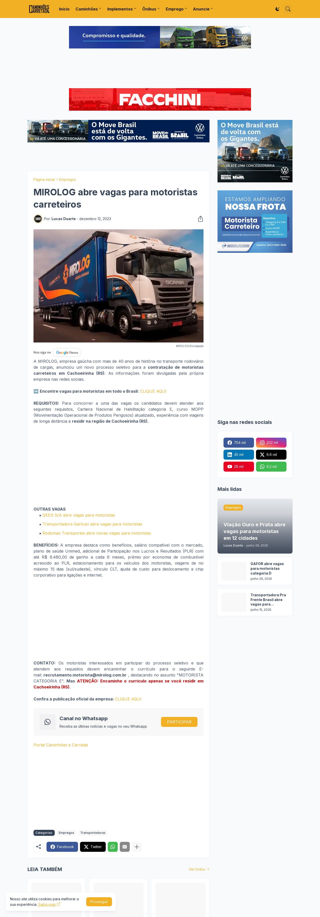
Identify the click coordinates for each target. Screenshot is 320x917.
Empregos (67, 179)
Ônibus (149, 8)
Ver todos (197, 869)
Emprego (175, 8)
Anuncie (201, 8)
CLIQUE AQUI (153, 391)
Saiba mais (47, 904)
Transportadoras (93, 833)
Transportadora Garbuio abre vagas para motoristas (92, 524)
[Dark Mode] (277, 8)
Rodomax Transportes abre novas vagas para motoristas (96, 533)
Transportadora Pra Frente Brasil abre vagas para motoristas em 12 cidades (268, 600)
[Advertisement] (160, 69)
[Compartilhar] (199, 218)
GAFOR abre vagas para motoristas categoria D (267, 568)
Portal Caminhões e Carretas (61, 744)
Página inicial (44, 179)
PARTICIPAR (179, 721)
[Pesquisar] (288, 8)
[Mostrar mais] (137, 847)
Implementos (120, 8)
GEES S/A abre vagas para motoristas (78, 515)
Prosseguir (99, 902)
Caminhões (87, 8)
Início (64, 8)
